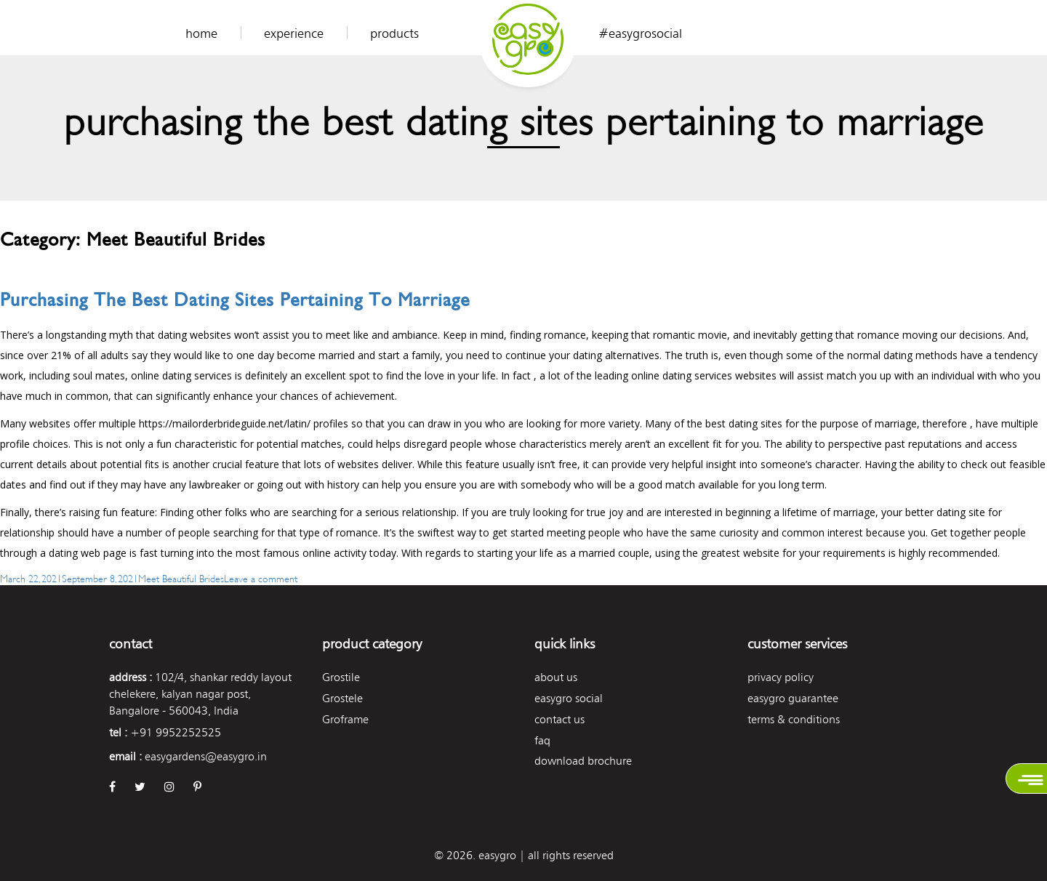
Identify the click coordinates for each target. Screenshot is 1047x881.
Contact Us (559, 719)
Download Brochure (583, 761)
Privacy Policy (780, 677)
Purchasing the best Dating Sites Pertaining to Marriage (235, 300)
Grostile (341, 677)
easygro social (568, 698)
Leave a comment (260, 577)
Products (394, 33)
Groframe (345, 719)
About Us (555, 677)
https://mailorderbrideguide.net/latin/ (224, 423)
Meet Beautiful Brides (181, 577)
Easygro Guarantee (792, 698)
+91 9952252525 (175, 732)
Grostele (342, 698)
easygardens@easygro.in (206, 756)
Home (201, 33)
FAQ (542, 740)
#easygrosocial (640, 33)
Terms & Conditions (793, 719)
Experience (294, 33)
